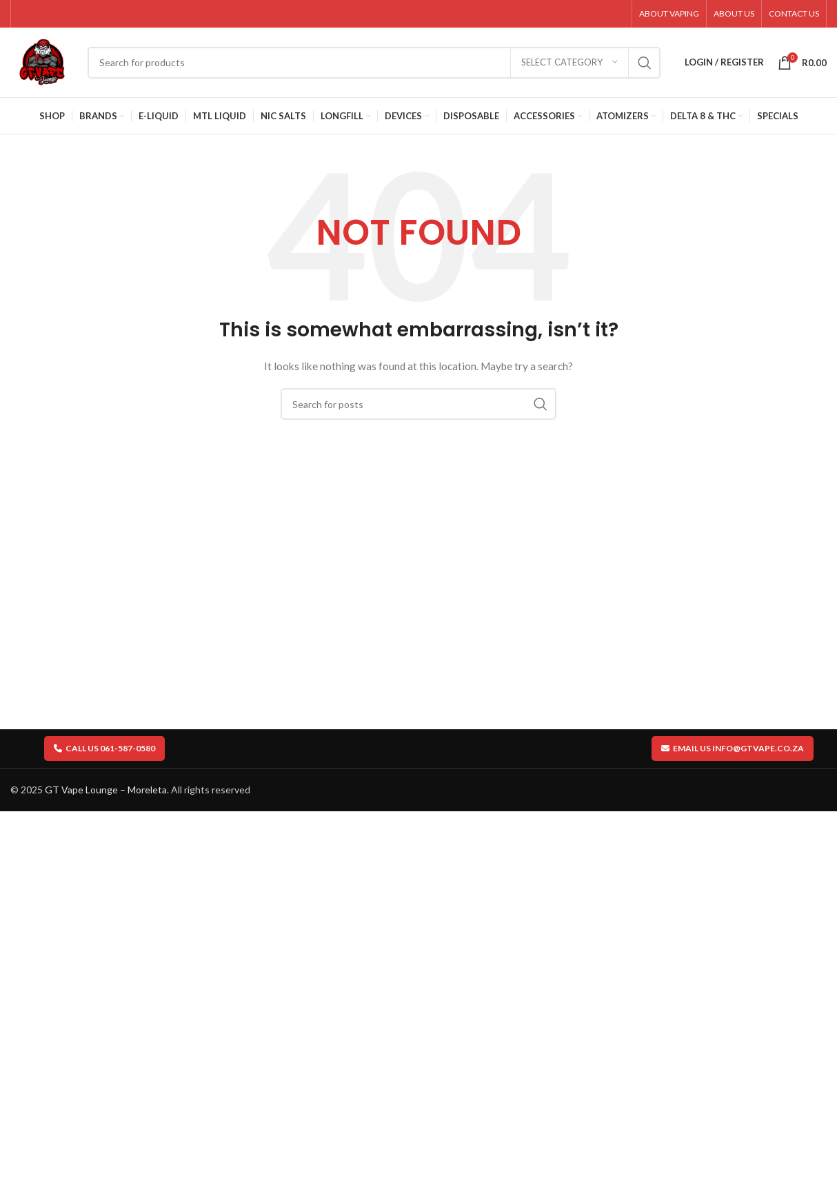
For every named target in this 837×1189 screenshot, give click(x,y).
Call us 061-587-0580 (104, 750)
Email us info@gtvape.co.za (732, 750)
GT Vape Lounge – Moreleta (106, 792)
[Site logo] (43, 62)
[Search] (375, 64)
